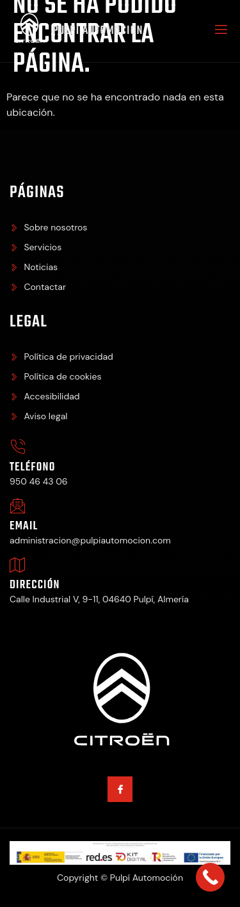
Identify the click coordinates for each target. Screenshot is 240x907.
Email (24, 526)
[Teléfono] (18, 447)
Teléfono (33, 467)
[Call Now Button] (210, 877)
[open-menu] (220, 31)
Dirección (35, 585)
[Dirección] (18, 565)
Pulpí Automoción (97, 31)
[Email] (18, 506)
